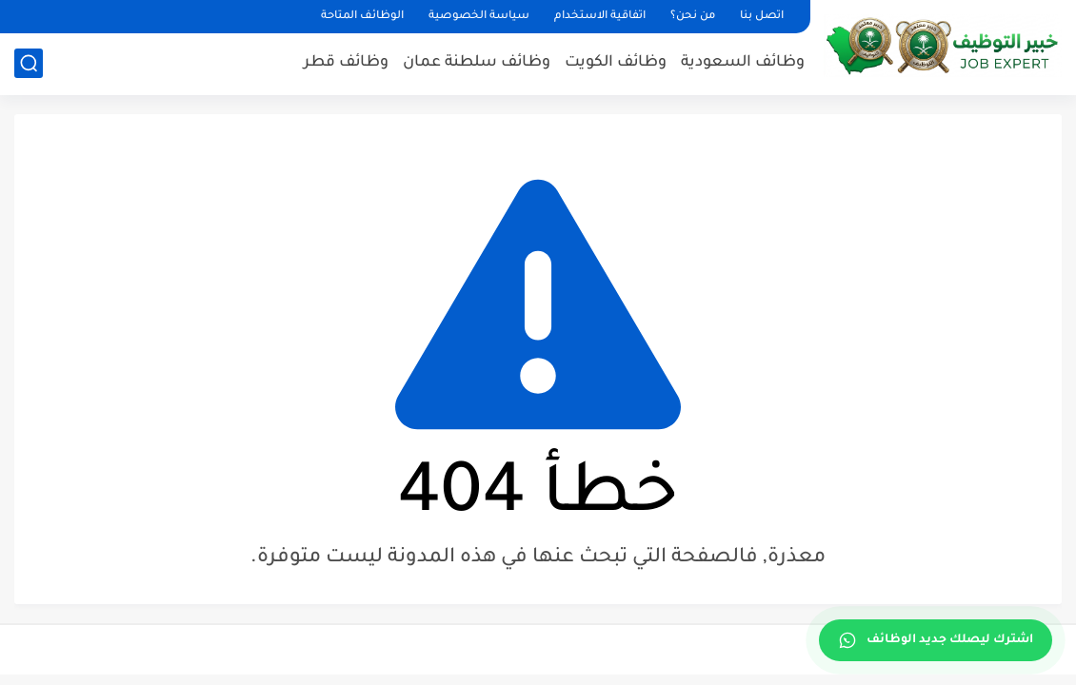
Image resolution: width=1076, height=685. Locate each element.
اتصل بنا (762, 16)
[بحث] (28, 63)
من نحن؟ (692, 16)
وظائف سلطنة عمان (476, 62)
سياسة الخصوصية (478, 16)
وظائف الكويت (616, 62)
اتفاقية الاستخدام (600, 16)
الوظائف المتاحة (362, 16)
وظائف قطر (346, 62)
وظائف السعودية (743, 62)
